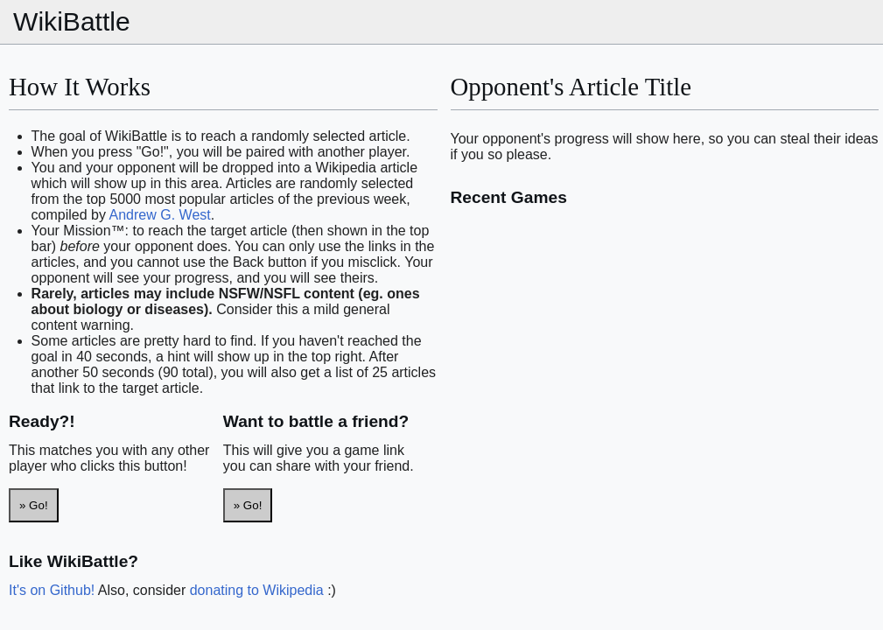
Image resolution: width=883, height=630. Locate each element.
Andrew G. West (160, 214)
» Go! (33, 505)
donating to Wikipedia (257, 590)
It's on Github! (52, 590)
